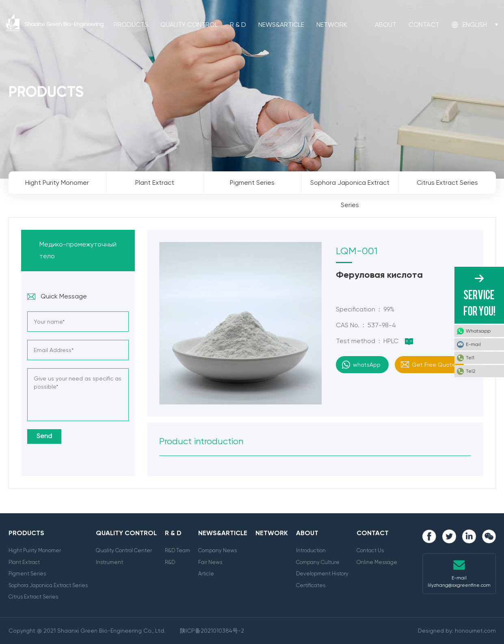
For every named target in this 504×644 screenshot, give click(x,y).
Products (131, 24)
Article (206, 574)
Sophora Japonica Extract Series (48, 585)
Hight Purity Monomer (35, 550)
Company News (217, 550)
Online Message (377, 562)
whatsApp (367, 364)
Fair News (210, 562)
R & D (238, 24)
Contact (424, 24)
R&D (170, 562)
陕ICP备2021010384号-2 (212, 630)
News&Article (281, 24)
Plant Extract (24, 562)
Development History (322, 574)
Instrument (109, 562)
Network (331, 24)
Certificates (310, 585)
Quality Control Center (124, 550)
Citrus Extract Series (33, 597)
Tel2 (471, 371)
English (475, 24)
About (385, 24)
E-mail (473, 344)
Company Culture (318, 562)
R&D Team (177, 550)
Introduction (311, 550)
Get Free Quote (434, 364)
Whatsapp (478, 331)
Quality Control (189, 24)
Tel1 (470, 358)
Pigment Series (27, 574)
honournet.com (475, 630)
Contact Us (370, 550)
